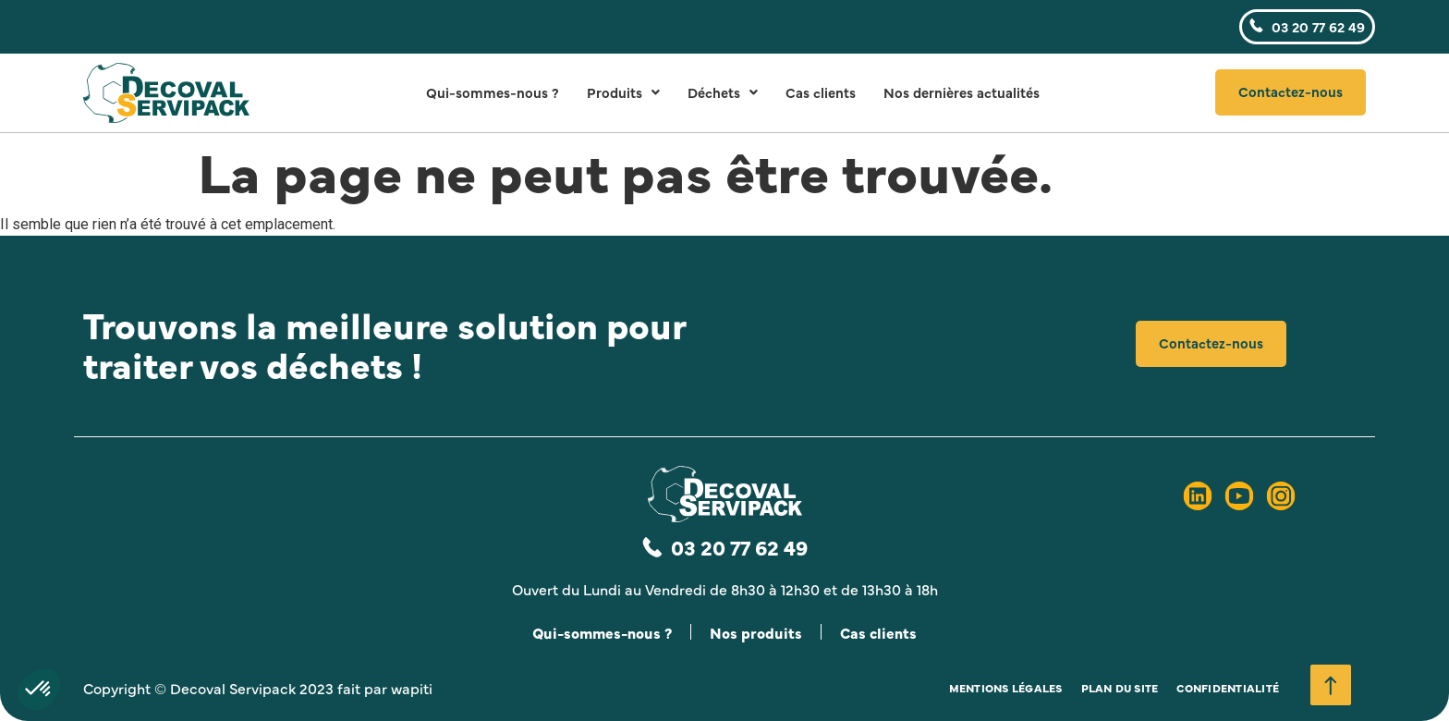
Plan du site (1120, 687)
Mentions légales (1006, 687)
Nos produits (756, 632)
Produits (623, 92)
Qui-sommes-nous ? (492, 92)
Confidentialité (1227, 687)
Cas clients (820, 92)
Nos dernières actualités (961, 92)
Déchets (723, 92)
